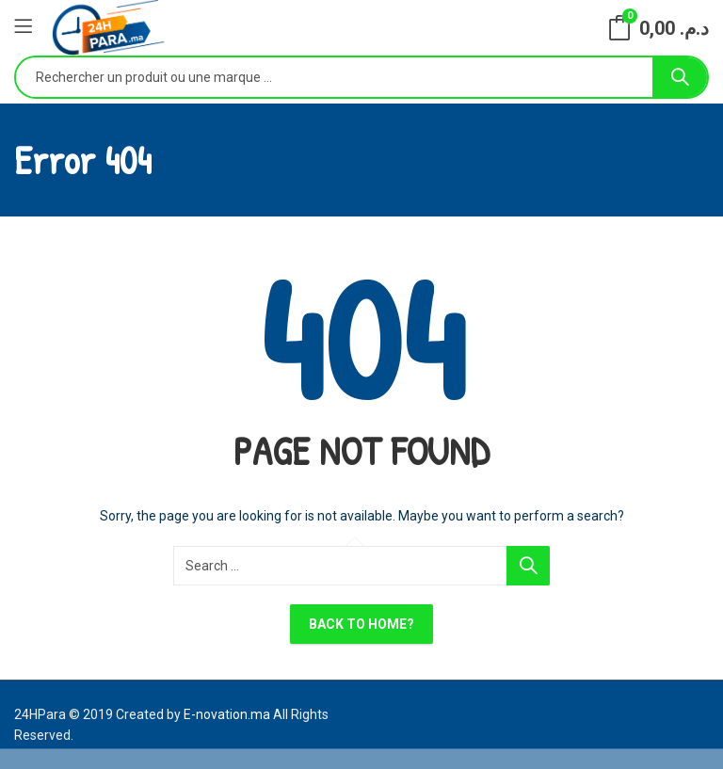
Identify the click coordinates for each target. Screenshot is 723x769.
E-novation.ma (227, 714)
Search (679, 77)
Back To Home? (361, 624)
